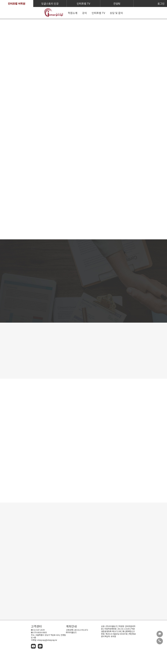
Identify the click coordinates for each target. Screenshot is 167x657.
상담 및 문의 (116, 13)
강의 (84, 13)
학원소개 (72, 13)
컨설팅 (116, 3)
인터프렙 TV (83, 3)
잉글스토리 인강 (50, 3)
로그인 (161, 3)
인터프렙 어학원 (16, 3)
